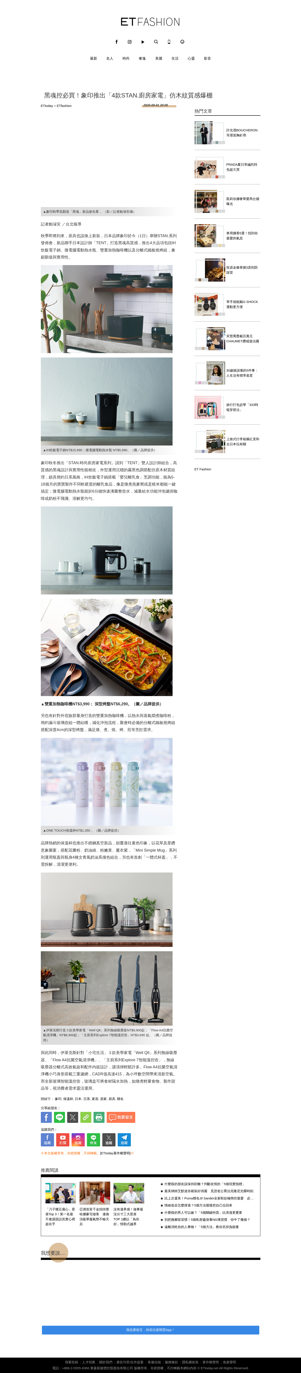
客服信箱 (154, 1362)
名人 (109, 58)
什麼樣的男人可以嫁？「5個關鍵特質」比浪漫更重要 (203, 1212)
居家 (103, 1099)
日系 (86, 1099)
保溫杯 (68, 1099)
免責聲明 (229, 1362)
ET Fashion (150, 22)
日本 (78, 1099)
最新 (93, 58)
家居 (95, 1099)
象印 (58, 1099)
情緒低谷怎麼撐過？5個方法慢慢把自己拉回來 (198, 1205)
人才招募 (88, 1362)
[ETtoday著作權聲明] (115, 1153)
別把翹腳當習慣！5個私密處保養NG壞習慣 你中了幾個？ (207, 1219)
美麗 (158, 58)
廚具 (112, 1099)
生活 (174, 58)
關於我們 (105, 1362)
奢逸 (142, 58)
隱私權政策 (190, 1362)
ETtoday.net (209, 1368)
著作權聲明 (210, 1362)
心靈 (191, 58)
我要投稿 (71, 1362)
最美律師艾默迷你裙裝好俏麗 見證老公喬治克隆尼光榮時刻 (208, 1191)
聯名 (120, 1099)
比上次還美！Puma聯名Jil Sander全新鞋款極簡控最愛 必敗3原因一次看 (210, 1198)
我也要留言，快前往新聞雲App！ (150, 1330)
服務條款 (171, 1362)
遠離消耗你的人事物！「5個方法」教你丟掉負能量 (201, 1227)
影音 (207, 58)
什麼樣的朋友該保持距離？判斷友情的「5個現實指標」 (204, 1184)
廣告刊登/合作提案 (130, 1362)
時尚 (126, 58)
